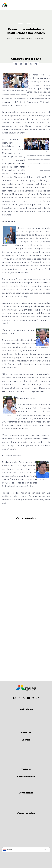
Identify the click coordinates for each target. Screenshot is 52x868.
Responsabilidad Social (26, 24)
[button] (15, 64)
